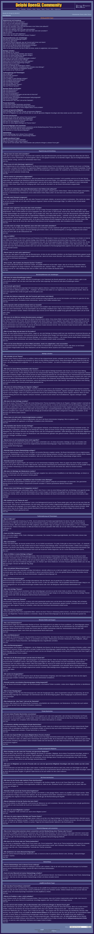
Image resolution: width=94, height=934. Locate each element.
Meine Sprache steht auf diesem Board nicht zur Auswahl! (19, 44)
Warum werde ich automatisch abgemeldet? (15, 25)
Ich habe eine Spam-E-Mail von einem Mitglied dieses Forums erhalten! (23, 107)
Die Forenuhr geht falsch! (10, 41)
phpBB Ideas (7, 900)
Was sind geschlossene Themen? (12, 84)
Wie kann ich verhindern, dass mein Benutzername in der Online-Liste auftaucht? (25, 26)
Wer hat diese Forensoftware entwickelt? (14, 140)
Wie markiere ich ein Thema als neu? (13, 70)
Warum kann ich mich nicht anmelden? (14, 22)
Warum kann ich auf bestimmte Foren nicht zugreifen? (18, 61)
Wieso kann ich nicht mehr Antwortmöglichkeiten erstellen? (19, 58)
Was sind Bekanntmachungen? (11, 81)
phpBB (42, 929)
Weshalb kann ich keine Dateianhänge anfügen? (16, 62)
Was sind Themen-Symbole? (11, 86)
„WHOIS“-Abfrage (53, 908)
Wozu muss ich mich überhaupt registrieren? (15, 23)
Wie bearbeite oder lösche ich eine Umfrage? (15, 59)
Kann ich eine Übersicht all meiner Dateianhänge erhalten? (19, 135)
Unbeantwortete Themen (78, 14)
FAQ (78, 7)
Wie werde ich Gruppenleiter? (11, 96)
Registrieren (86, 5)
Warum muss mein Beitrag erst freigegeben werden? (17, 68)
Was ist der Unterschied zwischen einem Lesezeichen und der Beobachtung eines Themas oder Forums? (32, 127)
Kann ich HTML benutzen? (10, 75)
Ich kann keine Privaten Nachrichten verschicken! (17, 104)
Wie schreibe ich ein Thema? (11, 52)
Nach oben (5, 161)
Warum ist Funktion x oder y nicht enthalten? (15, 141)
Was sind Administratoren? (10, 90)
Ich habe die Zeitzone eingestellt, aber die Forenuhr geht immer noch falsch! (24, 42)
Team (42, 9)
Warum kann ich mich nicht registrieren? (14, 34)
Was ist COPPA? (7, 32)
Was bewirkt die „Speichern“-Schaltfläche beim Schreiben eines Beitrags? (23, 67)
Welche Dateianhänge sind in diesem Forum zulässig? (18, 134)
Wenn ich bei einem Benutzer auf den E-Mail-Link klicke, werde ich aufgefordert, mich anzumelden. (30, 48)
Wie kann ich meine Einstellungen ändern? (15, 39)
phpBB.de (42, 891)
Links (33, 9)
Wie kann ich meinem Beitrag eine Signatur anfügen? (18, 55)
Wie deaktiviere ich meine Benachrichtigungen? (16, 130)
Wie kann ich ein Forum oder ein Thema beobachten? (18, 128)
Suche (82, 7)
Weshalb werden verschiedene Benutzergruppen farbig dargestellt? (22, 97)
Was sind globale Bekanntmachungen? (14, 80)
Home (38, 9)
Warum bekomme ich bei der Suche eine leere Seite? (18, 120)
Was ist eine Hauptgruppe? (10, 99)
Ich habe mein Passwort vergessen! (13, 28)
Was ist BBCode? (8, 74)
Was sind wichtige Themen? (11, 83)
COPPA (18, 211)
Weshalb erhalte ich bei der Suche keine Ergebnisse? (18, 118)
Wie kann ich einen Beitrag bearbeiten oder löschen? (18, 54)
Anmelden (79, 5)
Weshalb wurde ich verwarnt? (11, 64)
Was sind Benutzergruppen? (11, 93)
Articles (29, 9)
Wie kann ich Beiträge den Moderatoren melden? (16, 65)
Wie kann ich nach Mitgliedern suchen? (14, 121)
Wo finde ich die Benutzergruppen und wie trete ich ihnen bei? (20, 94)
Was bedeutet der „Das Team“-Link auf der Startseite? (18, 100)
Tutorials (23, 9)
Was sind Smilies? (8, 77)
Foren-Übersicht (7, 15)
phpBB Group (46, 888)
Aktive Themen (87, 14)
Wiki (52, 9)
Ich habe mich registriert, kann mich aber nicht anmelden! (19, 29)
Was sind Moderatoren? (9, 91)
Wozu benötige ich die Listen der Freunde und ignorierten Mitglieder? (22, 111)
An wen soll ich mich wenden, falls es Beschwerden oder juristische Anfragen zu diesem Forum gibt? (31, 142)
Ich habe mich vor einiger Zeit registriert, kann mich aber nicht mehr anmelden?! (25, 31)
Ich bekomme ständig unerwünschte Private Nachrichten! (19, 106)
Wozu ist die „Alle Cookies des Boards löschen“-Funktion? (19, 35)
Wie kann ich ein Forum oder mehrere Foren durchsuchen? (19, 117)
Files (18, 9)
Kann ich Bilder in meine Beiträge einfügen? (15, 78)
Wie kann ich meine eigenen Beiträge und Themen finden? (19, 123)
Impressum (58, 9)
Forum (47, 9)
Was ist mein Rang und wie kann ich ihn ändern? (16, 47)
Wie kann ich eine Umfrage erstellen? (13, 57)
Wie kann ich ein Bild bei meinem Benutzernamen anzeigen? (20, 45)
